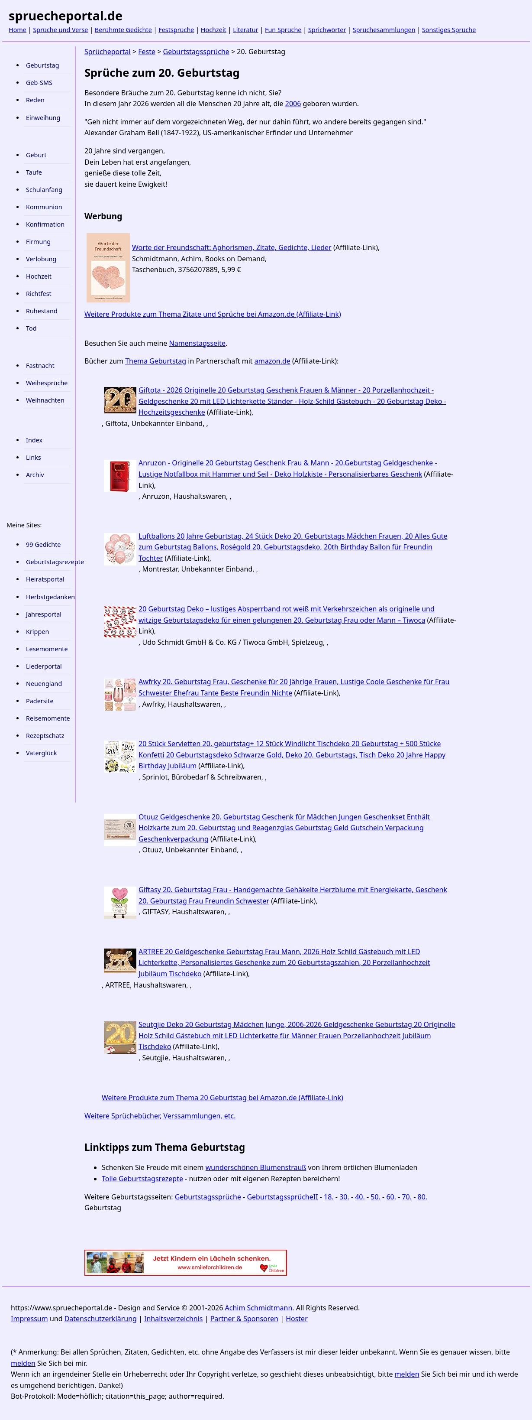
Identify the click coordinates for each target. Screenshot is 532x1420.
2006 (293, 103)
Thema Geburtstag (155, 361)
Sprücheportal (107, 51)
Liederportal (44, 666)
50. (375, 1197)
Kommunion (44, 207)
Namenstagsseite (197, 343)
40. (360, 1197)
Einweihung (43, 118)
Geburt (36, 155)
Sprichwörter (327, 30)
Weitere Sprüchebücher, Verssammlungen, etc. (160, 1116)
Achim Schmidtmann (259, 1308)
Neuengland (44, 683)
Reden (35, 100)
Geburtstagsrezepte (48, 562)
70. (407, 1197)
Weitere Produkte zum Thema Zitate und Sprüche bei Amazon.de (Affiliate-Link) (212, 314)
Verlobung (41, 259)
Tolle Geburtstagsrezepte (142, 1178)
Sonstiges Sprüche (449, 30)
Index (34, 440)
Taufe (34, 172)
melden (23, 1363)
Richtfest (39, 293)
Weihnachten (45, 400)
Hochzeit (213, 30)
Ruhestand (42, 311)
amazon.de (272, 361)
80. (423, 1197)
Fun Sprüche (283, 30)
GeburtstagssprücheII (282, 1197)
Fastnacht (40, 365)
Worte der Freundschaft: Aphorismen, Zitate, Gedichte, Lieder (232, 247)
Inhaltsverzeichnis (173, 1318)
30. (344, 1197)
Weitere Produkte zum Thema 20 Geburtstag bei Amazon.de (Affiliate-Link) (222, 1097)
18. (329, 1197)
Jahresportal (43, 614)
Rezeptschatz (45, 735)
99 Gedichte (43, 544)
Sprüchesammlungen (384, 30)
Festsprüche (176, 30)
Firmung (38, 241)
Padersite (40, 701)
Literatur (245, 30)
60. (391, 1197)
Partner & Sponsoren (244, 1318)
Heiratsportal (45, 579)
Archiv (35, 475)
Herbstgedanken (48, 597)
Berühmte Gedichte (123, 30)
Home (17, 30)
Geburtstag (42, 65)
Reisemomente (48, 718)
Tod (31, 328)
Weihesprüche (47, 383)
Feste (146, 51)
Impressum (29, 1318)
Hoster (297, 1318)
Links (33, 457)
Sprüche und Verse (60, 30)
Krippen (37, 631)
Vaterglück (41, 753)
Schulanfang (44, 189)
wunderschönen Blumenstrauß (256, 1167)
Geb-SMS (39, 82)
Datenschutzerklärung (100, 1318)
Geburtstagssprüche (196, 51)
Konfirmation (45, 224)
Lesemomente (47, 649)
